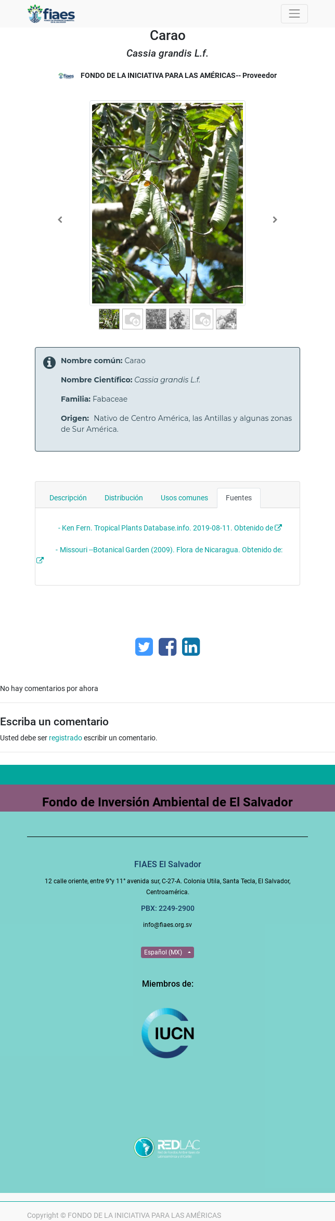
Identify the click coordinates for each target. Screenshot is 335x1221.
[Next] (275, 219)
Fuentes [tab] (239, 498)
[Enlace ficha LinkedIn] (191, 646)
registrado (65, 738)
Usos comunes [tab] (184, 498)
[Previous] (60, 219)
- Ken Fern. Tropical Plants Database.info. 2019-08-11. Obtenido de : (168, 528)
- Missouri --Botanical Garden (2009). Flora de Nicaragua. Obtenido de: (170, 550)
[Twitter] (144, 646)
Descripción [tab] (68, 498)
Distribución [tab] (124, 498)
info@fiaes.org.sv (167, 924)
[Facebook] (167, 646)
